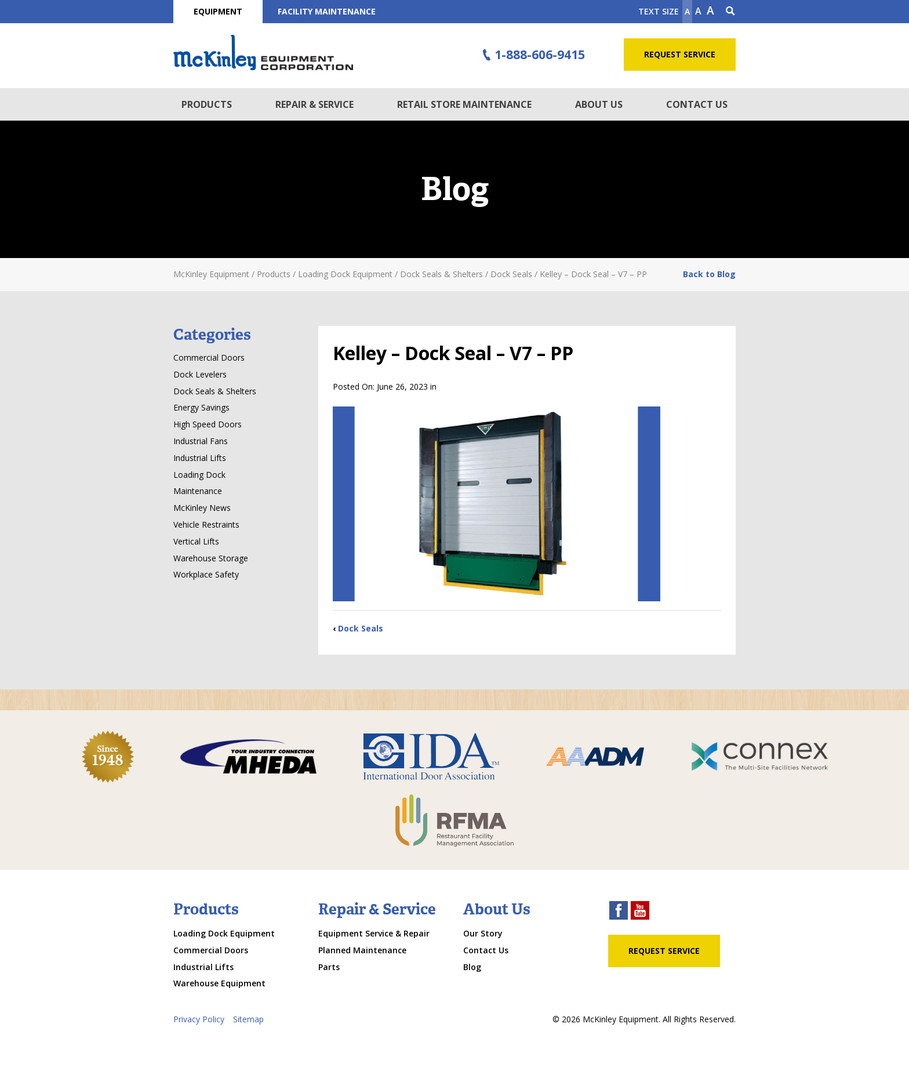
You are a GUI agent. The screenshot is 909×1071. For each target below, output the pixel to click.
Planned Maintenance (362, 950)
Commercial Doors (209, 357)
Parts (329, 966)
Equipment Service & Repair (374, 933)
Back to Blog (709, 273)
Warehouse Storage (210, 558)
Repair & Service (314, 104)
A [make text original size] (698, 11)
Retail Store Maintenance (464, 104)
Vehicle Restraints (206, 524)
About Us (599, 104)
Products (206, 104)
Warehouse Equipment (219, 983)
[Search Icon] (730, 11)
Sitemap (248, 1019)
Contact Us (697, 104)
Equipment (218, 11)
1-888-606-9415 (532, 55)
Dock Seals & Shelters (214, 391)
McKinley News (202, 507)
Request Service (679, 54)
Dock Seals (360, 628)
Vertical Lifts (196, 541)
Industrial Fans (200, 440)
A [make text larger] (710, 10)
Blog (472, 966)
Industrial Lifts (199, 457)
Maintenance (197, 490)
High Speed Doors (207, 424)
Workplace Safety (206, 574)
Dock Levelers (200, 374)
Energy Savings (201, 407)
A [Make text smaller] (687, 11)
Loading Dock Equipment (224, 933)
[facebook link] (618, 912)
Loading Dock (199, 474)
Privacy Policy (198, 1019)
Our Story (483, 933)
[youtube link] (640, 912)
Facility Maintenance (327, 11)
